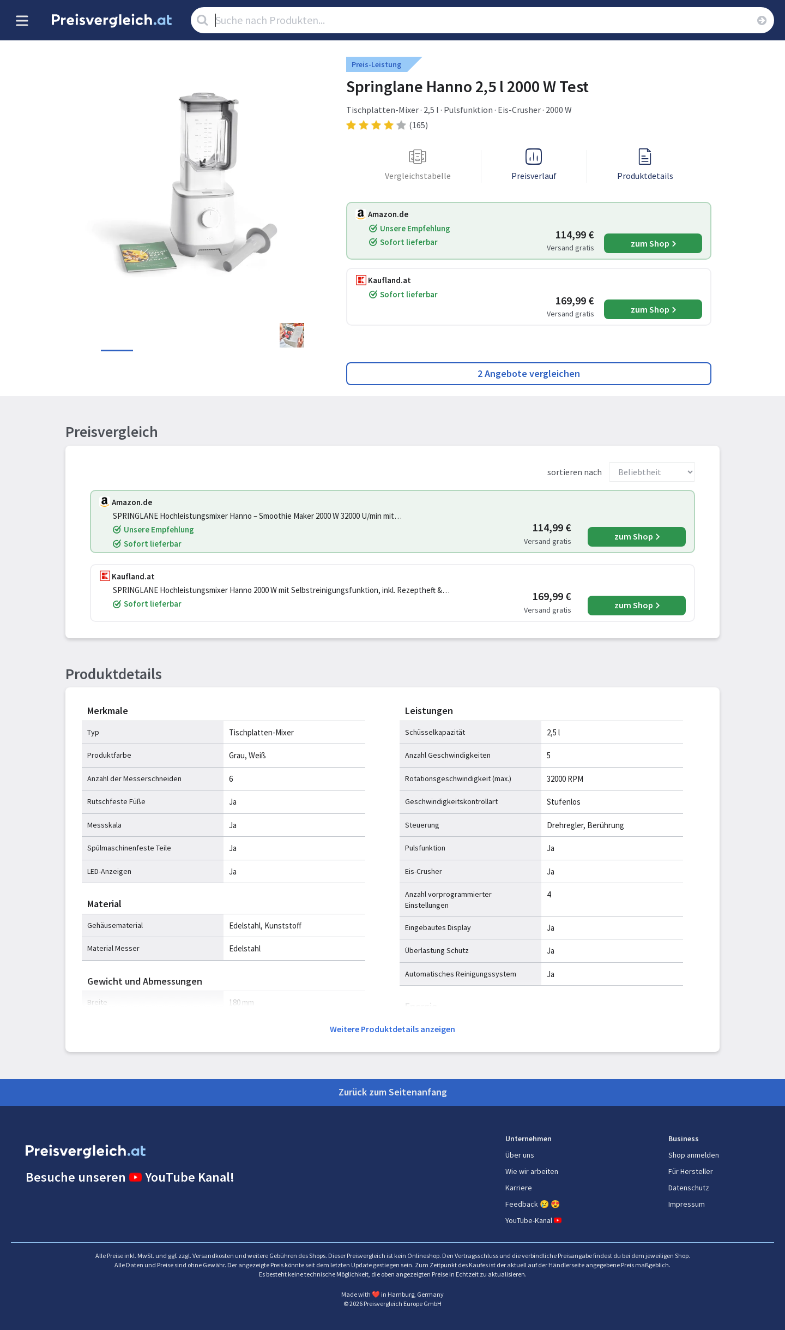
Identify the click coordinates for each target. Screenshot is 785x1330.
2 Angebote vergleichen (529, 373)
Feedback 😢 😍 (532, 1204)
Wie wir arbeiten (531, 1171)
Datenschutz (688, 1188)
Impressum (686, 1204)
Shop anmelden (693, 1155)
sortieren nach (574, 471)
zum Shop (650, 243)
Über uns (519, 1155)
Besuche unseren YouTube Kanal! (130, 1177)
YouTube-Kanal (534, 1220)
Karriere (518, 1188)
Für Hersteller (690, 1171)
